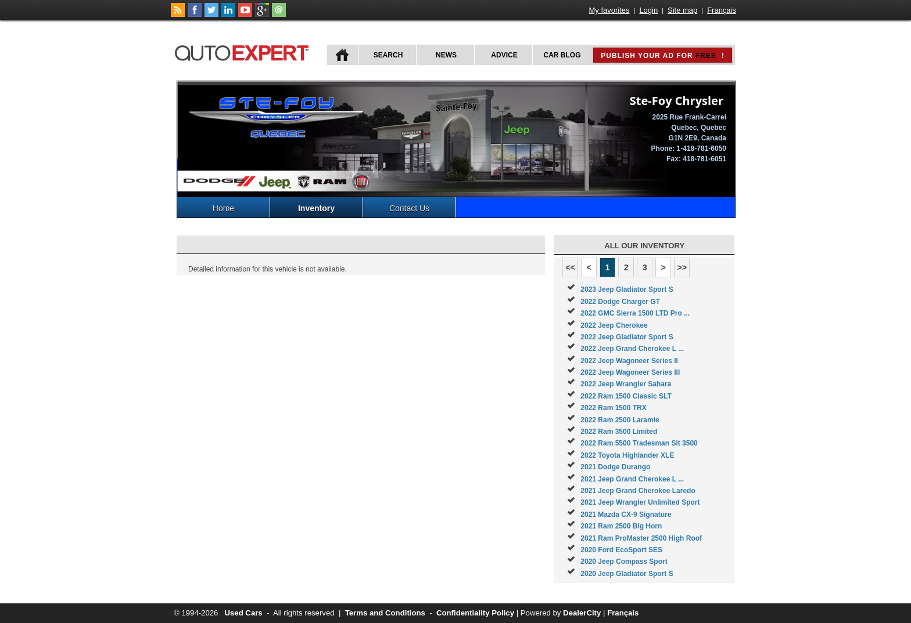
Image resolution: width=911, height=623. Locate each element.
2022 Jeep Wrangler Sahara (625, 384)
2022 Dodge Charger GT (620, 302)
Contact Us (409, 208)
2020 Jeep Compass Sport (623, 561)
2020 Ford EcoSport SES (621, 550)
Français (721, 10)
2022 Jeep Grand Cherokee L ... (632, 349)
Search (388, 55)
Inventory (316, 208)
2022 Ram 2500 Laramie (619, 420)
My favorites (609, 10)
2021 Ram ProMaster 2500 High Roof (641, 538)
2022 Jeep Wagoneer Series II (629, 361)
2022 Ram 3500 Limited (618, 432)
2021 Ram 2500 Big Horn (621, 526)
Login (648, 10)
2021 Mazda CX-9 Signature (625, 514)
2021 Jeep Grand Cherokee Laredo (637, 491)
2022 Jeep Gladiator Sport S (626, 337)
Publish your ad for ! (662, 56)
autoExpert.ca (244, 51)
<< (570, 267)
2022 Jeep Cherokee (613, 325)
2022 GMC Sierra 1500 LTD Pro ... (635, 313)
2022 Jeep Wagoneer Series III (630, 372)
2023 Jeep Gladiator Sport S (626, 289)
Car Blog (562, 55)
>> (682, 267)
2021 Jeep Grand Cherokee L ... (632, 479)
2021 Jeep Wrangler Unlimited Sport (640, 502)
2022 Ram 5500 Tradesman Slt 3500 (638, 443)
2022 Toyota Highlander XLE (627, 455)
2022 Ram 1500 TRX (613, 408)
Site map (682, 10)
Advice (504, 55)
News (446, 55)
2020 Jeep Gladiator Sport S (626, 574)
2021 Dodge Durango (615, 467)
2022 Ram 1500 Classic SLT (626, 396)
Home (223, 208)
